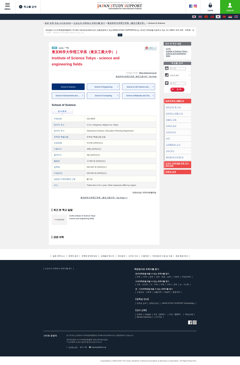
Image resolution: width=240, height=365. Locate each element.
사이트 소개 (71, 347)
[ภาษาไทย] (236, 16)
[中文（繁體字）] (212, 16)
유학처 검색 (73, 256)
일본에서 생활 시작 (174, 113)
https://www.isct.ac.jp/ (148, 73)
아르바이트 (171, 132)
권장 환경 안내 (182, 256)
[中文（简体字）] (206, 16)
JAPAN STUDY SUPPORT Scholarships (178, 303)
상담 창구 (170, 151)
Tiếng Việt (189, 314)
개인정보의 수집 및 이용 (162, 256)
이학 (169, 284)
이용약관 (145, 256)
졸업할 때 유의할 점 (175, 157)
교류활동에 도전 (173, 145)
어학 (145, 277)
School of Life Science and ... (138, 87)
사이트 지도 (133, 256)
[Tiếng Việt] (224, 16)
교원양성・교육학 (144, 292)
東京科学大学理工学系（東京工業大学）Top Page (136, 77)
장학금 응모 (171, 126)
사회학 (176, 277)
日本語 (139, 314)
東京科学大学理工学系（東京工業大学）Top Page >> (104, 198)
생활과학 (157, 292)
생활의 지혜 (171, 120)
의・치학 (154, 284)
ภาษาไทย (158, 317)
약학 (162, 284)
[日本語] (194, 16)
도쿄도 (61, 48)
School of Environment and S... (68, 96)
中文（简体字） (160, 314)
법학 (151, 277)
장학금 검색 (170, 172)
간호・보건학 (142, 284)
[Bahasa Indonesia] (230, 16)
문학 (138, 277)
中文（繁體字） (175, 314)
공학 (175, 284)
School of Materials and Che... (138, 96)
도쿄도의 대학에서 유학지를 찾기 (58, 268)
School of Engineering (103, 87)
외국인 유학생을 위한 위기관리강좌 (177, 164)
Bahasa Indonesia (144, 317)
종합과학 (176, 292)
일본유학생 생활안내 (174, 101)
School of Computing (103, 96)
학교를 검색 (27, 6)
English (148, 314)
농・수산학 (184, 284)
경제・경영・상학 (163, 277)
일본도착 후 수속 (173, 107)
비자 (168, 138)
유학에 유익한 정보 (89, 256)
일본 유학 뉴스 (59, 256)
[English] (200, 16)
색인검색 (121, 256)
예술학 (167, 292)
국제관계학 (186, 277)
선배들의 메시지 (107, 256)
